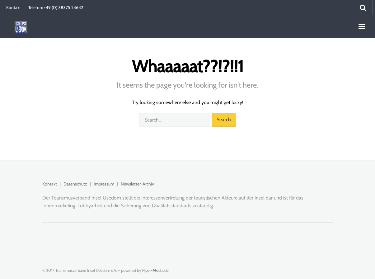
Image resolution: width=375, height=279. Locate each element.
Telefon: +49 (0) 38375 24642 (55, 7)
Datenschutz (75, 184)
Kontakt (13, 7)
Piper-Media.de (155, 270)
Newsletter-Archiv (137, 184)
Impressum (104, 184)
